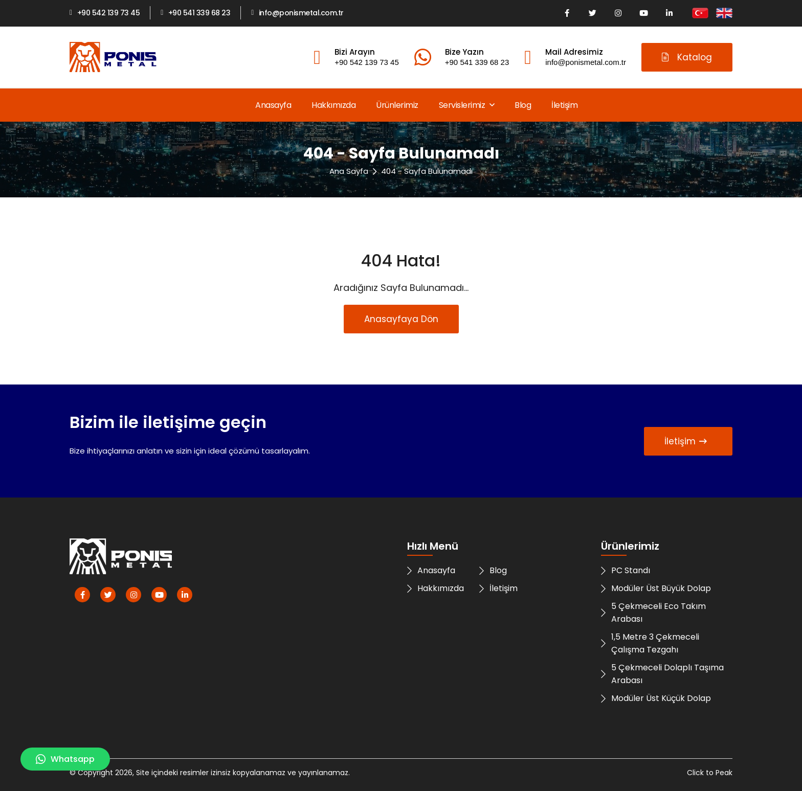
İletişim (564, 105)
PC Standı (625, 570)
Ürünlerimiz (397, 105)
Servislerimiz (467, 105)
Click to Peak (709, 772)
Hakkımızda (333, 105)
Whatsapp (65, 759)
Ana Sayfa (348, 171)
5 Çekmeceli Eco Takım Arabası (653, 612)
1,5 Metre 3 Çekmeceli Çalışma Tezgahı (650, 643)
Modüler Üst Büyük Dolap (656, 588)
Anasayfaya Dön (401, 319)
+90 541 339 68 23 (195, 13)
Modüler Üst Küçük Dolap (656, 698)
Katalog (687, 57)
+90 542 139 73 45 (105, 13)
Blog (523, 105)
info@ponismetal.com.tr (297, 13)
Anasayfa (273, 105)
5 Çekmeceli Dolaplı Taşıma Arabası (662, 674)
